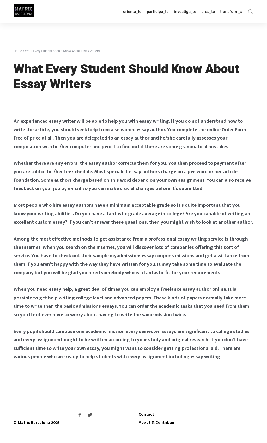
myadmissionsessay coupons (142, 255)
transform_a (231, 11)
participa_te (158, 11)
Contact (146, 414)
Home (18, 51)
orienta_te (132, 11)
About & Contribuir (156, 422)
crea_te (208, 11)
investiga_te (185, 11)
